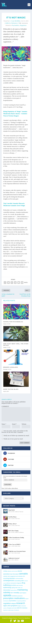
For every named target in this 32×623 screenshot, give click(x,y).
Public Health (17, 553)
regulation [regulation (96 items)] (7, 603)
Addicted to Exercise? (14, 558)
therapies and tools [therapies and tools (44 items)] (11, 608)
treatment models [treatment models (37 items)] (7, 610)
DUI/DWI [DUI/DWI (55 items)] (13, 585)
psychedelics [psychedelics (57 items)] (12, 600)
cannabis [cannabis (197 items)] (23, 573)
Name (4, 424)
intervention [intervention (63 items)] (6, 590)
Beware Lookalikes (10, 367)
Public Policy (17, 546)
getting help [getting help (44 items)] (14, 587)
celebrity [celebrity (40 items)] (5, 576)
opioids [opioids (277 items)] (7, 595)
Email (14, 424)
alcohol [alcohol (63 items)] (20, 571)
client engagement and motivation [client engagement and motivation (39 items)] (15, 576)
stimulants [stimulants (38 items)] (23, 605)
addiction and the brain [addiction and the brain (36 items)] (12, 571)
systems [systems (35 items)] (5, 608)
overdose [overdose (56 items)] (14, 595)
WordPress (27, 618)
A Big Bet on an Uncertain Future (17, 551)
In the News (17, 518)
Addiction (16, 560)
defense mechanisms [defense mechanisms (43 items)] (11, 583)
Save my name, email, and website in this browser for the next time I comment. (15, 431)
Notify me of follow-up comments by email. (16, 435)
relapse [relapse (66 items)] (13, 603)
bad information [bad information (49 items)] (14, 574)
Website (24, 424)
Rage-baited (11, 510)
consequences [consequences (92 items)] (8, 580)
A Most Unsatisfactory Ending (16, 537)
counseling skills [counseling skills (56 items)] (19, 580)
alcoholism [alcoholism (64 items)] (6, 574)
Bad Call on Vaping (13, 530)
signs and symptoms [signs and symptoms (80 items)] (10, 606)
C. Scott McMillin (15, 21)
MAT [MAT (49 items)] (12, 592)
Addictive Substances (11, 23)
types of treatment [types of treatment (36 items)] (15, 610)
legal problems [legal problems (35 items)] (14, 590)
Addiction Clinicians (19, 511)
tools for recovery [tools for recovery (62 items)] (22, 608)
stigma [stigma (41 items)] (19, 605)
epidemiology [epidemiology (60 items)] (7, 587)
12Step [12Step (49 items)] (5, 571)
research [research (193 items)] (20, 603)
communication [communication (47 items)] (19, 578)
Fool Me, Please (12, 517)
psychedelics (15, 25)
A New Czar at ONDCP (14, 544)
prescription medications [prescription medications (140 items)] (14, 598)
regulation (23, 25)
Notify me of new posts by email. (13, 439)
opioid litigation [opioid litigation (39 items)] (23, 592)
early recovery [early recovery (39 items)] (19, 585)
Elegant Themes (13, 618)
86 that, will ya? (12, 523)
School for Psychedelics (13, 321)
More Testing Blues (10, 389)
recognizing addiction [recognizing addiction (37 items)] (21, 600)
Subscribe (7, 484)
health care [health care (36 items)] (20, 587)
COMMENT (5, 406)
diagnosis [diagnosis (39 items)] (19, 583)
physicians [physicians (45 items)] (20, 595)
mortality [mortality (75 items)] (16, 592)
